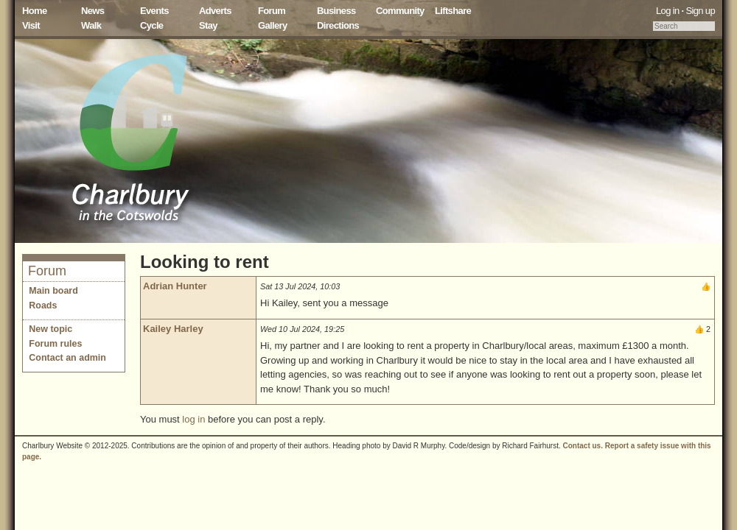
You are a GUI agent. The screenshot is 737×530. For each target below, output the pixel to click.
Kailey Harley (173, 328)
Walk (91, 25)
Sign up (700, 10)
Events (154, 10)
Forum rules (55, 344)
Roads (43, 305)
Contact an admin (67, 358)
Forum (271, 10)
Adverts (215, 10)
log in (193, 419)
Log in (668, 10)
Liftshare (453, 10)
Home (34, 10)
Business (336, 10)
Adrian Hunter (175, 286)
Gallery (272, 25)
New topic (50, 329)
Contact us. (583, 446)
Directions (338, 25)
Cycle (151, 25)
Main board (53, 291)
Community (400, 10)
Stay (208, 25)
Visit (31, 25)
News (92, 10)
